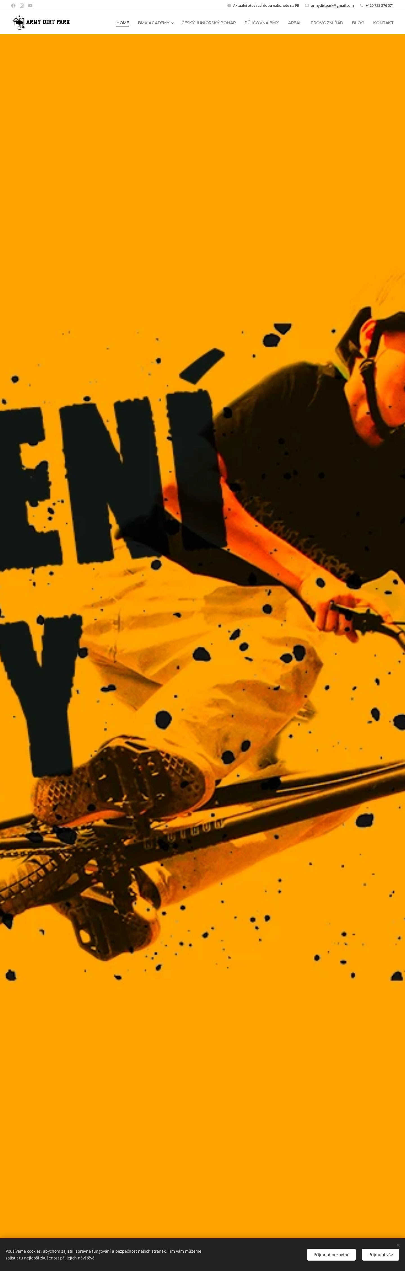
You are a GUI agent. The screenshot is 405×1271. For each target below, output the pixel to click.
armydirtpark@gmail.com (332, 5)
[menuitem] (120, 23)
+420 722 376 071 (380, 5)
